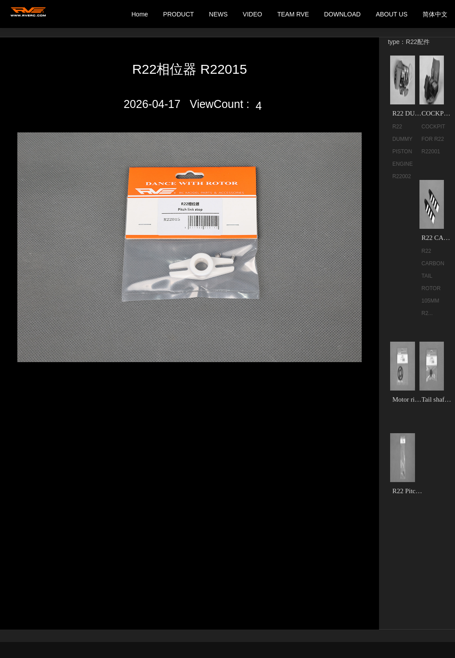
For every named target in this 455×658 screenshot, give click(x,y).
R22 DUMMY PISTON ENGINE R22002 (407, 113)
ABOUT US (391, 14)
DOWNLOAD (342, 14)
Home (140, 14)
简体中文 (435, 14)
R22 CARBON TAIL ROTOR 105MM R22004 (437, 237)
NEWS (218, 14)
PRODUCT (178, 14)
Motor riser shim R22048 (407, 399)
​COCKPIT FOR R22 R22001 (437, 113)
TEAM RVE (293, 14)
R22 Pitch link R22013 (407, 490)
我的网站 (29, 14)
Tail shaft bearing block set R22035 (437, 399)
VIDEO (252, 14)
